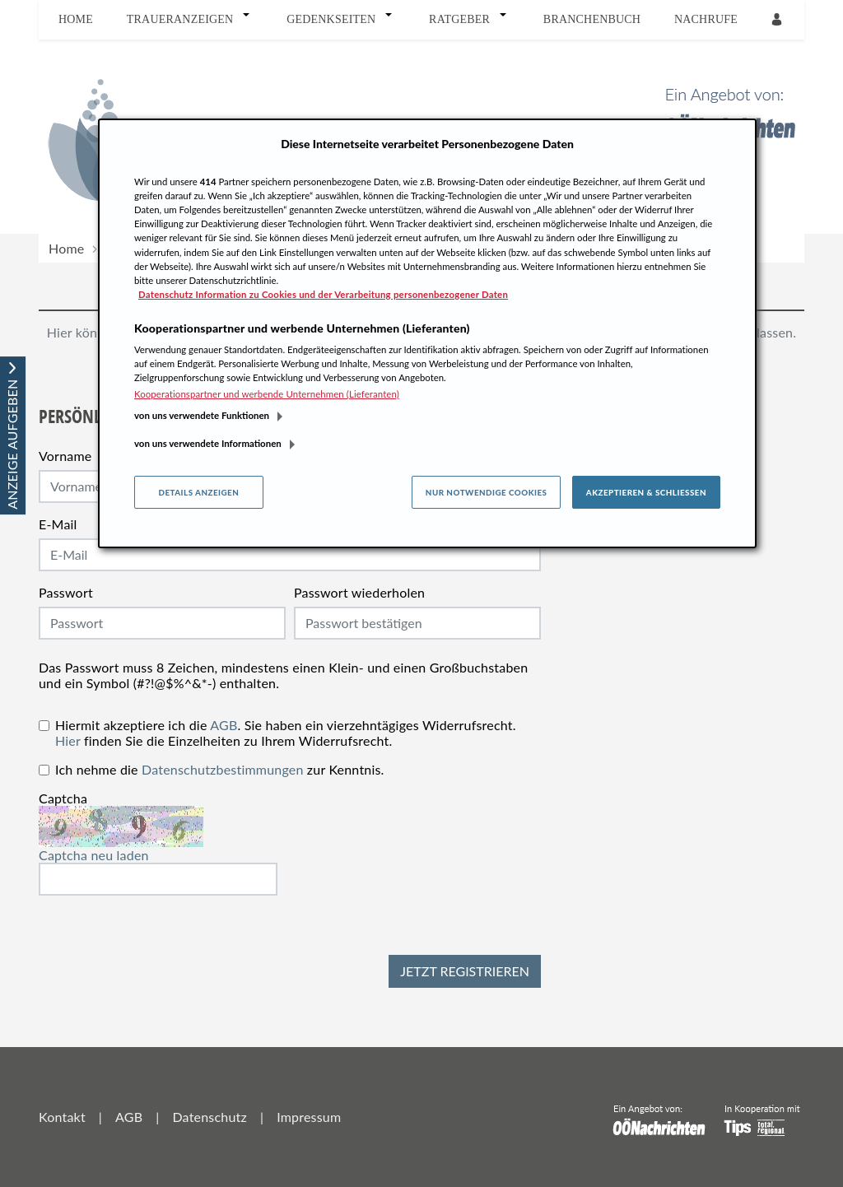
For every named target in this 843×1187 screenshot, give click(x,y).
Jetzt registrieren (464, 971)
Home (75, 19)
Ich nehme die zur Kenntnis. (219, 769)
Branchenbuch (591, 19)
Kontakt (62, 1116)
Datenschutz (209, 1116)
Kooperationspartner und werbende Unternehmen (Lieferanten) (266, 394)
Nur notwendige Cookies (486, 492)
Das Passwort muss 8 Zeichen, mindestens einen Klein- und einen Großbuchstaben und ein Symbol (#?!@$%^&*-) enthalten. (283, 675)
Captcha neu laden (94, 855)
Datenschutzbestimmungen (223, 769)
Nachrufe (706, 19)
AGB (223, 725)
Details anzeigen (198, 492)
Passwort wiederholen (359, 592)
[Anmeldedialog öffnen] (778, 20)
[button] (249, 20)
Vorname (65, 455)
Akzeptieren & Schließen (646, 492)
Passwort (66, 592)
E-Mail (58, 524)
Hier (68, 740)
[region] (427, 333)
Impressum (309, 1116)
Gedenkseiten (330, 19)
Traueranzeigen (180, 19)
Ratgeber (459, 19)
